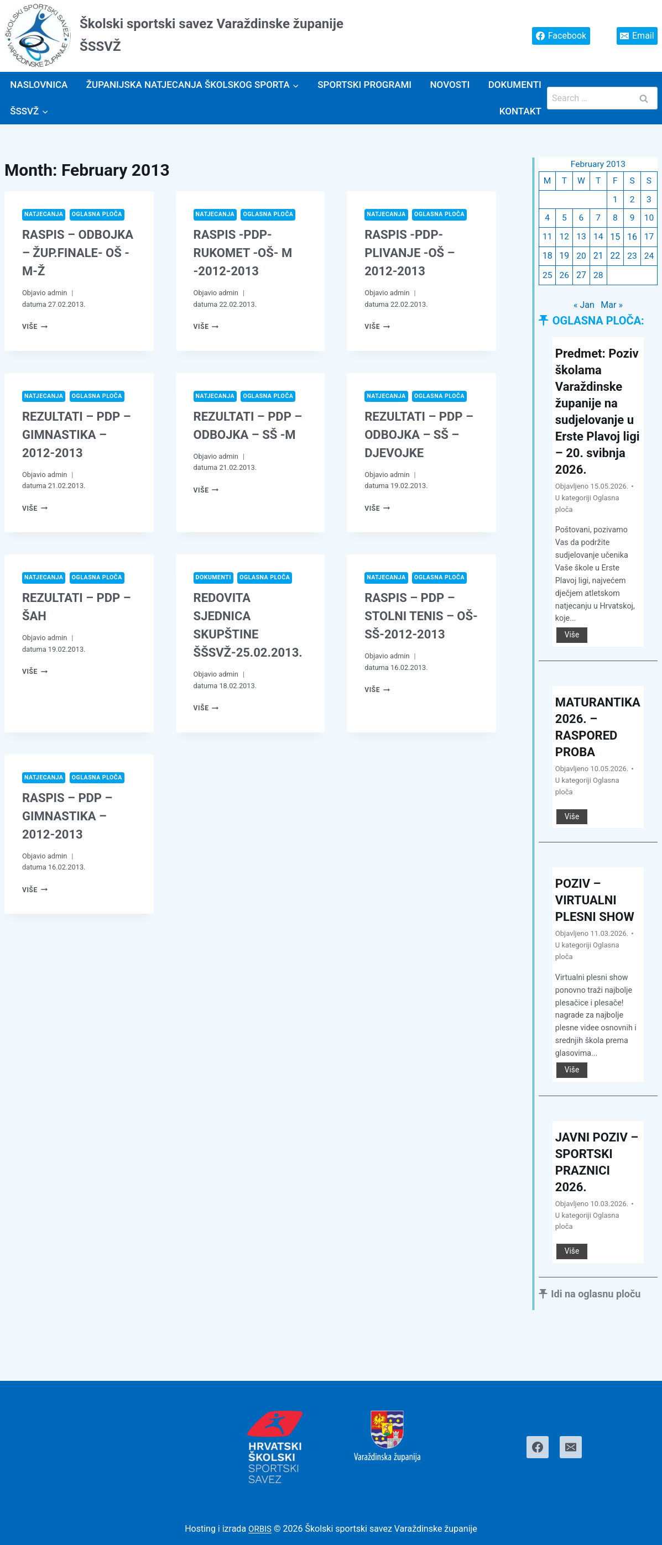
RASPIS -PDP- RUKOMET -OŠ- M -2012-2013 (243, 253)
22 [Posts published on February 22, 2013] (615, 258)
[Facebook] (538, 1447)
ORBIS (260, 1528)
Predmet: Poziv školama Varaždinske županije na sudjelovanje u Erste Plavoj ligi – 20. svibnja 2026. (598, 422)
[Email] (571, 1447)
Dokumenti (514, 84)
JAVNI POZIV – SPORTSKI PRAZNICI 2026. (594, 1199)
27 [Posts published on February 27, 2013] (581, 277)
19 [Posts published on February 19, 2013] (564, 258)
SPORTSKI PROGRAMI (364, 84)
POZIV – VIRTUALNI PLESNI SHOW (588, 928)
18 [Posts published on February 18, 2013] (547, 258)
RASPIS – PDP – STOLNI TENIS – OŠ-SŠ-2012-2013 (421, 618)
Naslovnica (38, 84)
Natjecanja (45, 214)
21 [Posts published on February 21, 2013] (598, 258)
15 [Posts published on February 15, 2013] (615, 239)
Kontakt (520, 111)
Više (35, 327)
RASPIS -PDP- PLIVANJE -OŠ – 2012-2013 (409, 253)
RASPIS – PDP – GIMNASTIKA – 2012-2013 (67, 818)
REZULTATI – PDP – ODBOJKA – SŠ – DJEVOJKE (418, 436)
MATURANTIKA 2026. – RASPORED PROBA (597, 746)
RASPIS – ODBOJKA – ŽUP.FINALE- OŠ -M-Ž (77, 253)
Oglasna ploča (101, 214)
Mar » (612, 307)
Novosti (450, 84)
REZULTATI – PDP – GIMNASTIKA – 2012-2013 (76, 436)
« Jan (584, 307)
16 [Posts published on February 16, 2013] (632, 239)
